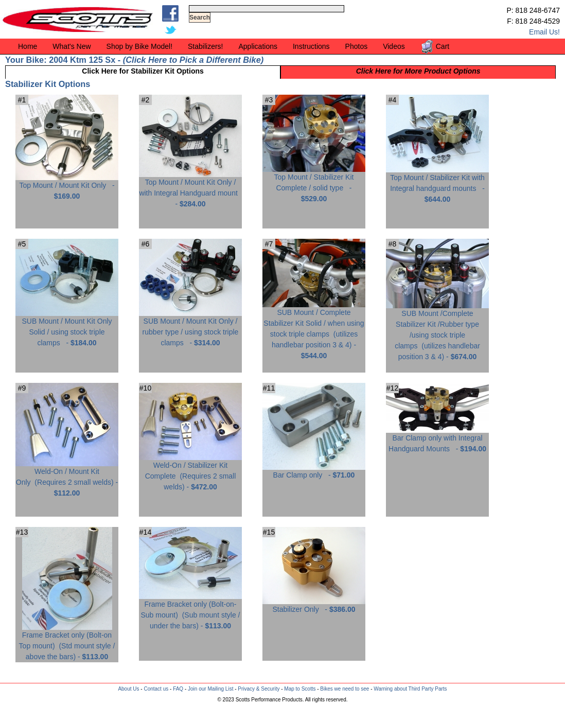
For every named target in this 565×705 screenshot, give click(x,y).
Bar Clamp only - (313, 471)
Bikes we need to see (344, 689)
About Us (128, 689)
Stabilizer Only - (313, 605)
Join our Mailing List (210, 689)
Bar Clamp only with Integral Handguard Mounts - (437, 439)
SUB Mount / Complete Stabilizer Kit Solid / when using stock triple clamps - (313, 330)
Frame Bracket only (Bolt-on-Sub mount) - (190, 611)
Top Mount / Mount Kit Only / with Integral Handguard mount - (190, 189)
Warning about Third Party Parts (410, 689)
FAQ (178, 689)
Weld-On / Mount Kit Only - (66, 478)
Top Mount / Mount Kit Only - (66, 186)
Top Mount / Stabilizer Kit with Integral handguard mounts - (437, 184)
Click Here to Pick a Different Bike (193, 59)
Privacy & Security (258, 689)
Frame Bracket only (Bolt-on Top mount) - (67, 642)
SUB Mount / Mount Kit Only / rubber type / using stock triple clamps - (190, 328)
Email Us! (544, 32)
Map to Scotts (299, 689)
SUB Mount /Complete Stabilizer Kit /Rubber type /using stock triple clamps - (437, 331)
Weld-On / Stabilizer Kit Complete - (190, 472)
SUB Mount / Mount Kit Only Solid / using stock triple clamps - (66, 328)
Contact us (156, 689)
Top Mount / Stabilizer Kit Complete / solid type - (313, 184)
